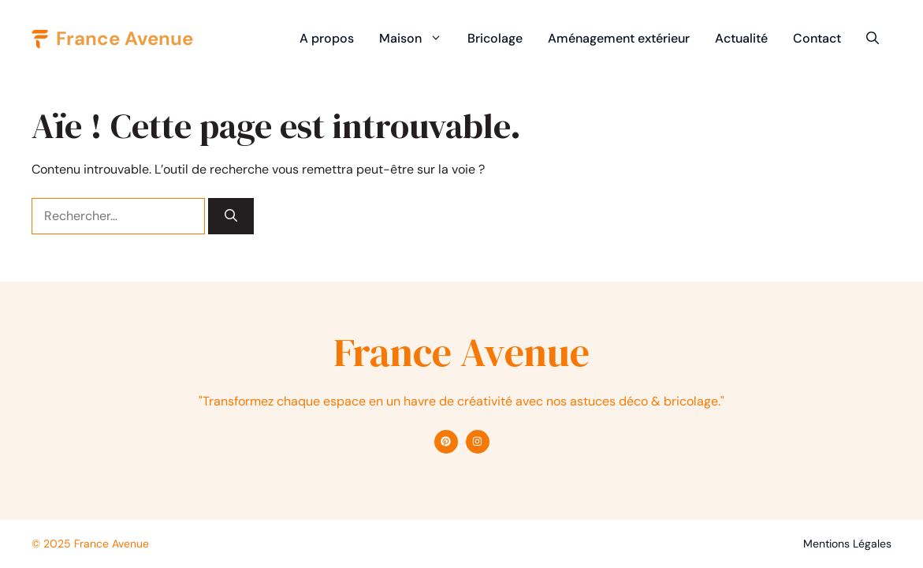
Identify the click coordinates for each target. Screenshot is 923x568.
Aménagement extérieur (619, 38)
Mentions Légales (847, 543)
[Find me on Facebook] (446, 442)
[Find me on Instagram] (477, 442)
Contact (817, 38)
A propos (327, 38)
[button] (872, 38)
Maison (417, 38)
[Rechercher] (231, 216)
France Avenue (124, 38)
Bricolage (495, 38)
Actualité (741, 38)
